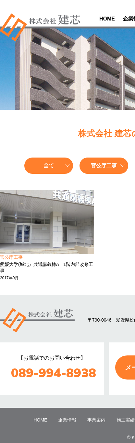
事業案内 (96, 419)
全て (48, 165)
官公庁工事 (104, 165)
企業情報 (67, 419)
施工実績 (126, 419)
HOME (107, 18)
